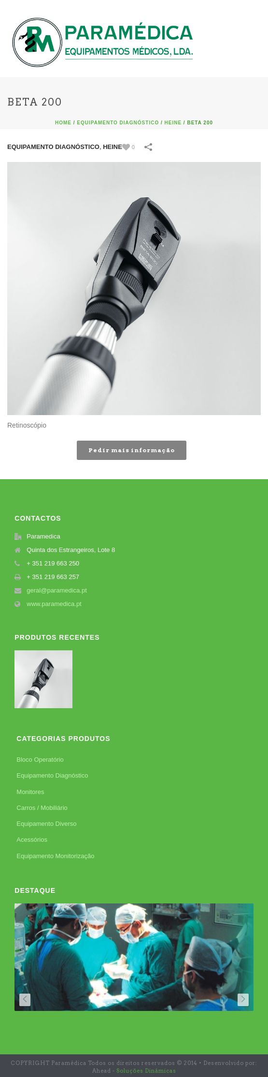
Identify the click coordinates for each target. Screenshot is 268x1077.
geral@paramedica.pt (56, 590)
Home (63, 122)
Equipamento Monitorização (55, 856)
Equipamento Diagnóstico (118, 122)
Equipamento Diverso (46, 823)
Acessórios (31, 839)
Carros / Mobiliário (41, 807)
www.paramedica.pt (54, 603)
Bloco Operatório (40, 759)
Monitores (30, 791)
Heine (173, 122)
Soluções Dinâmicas (146, 1070)
